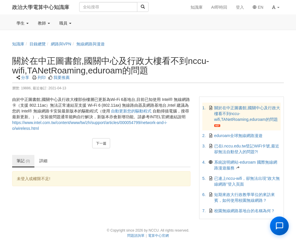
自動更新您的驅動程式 (131, 111)
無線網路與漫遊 (90, 44)
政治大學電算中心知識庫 (40, 7)
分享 (25, 77)
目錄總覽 (37, 44)
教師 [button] (44, 23)
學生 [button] (22, 23)
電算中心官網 (158, 236)
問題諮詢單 (136, 236)
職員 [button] (65, 23)
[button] (276, 7)
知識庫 (18, 44)
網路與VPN (61, 44)
